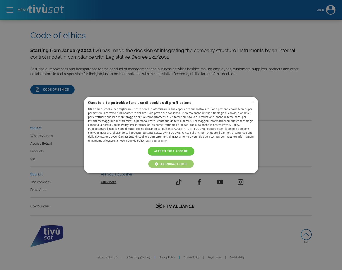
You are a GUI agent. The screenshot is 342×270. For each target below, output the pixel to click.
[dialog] (171, 135)
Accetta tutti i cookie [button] (171, 151)
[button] (171, 164)
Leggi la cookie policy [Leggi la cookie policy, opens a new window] (159, 141)
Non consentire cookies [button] (252, 102)
